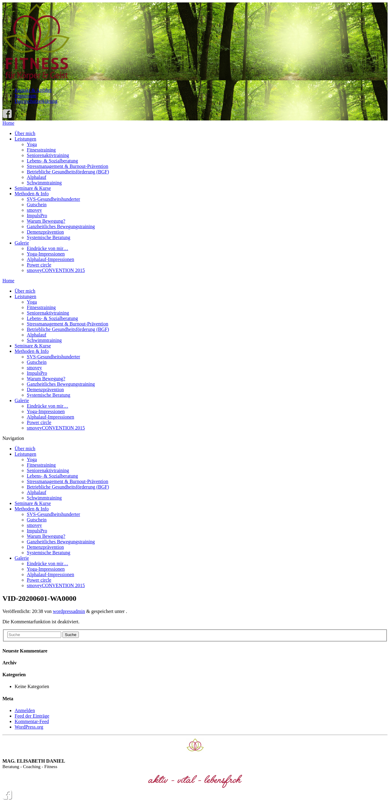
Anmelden (25, 710)
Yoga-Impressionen (46, 253)
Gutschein (37, 204)
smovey (34, 210)
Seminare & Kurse (33, 188)
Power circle (39, 264)
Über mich (25, 133)
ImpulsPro (37, 215)
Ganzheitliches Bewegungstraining (61, 226)
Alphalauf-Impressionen (50, 259)
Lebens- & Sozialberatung (52, 160)
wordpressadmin (69, 611)
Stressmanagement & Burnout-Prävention (67, 166)
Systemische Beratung (48, 237)
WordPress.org (29, 726)
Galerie (22, 242)
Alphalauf (36, 177)
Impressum (25, 95)
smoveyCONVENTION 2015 (56, 270)
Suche (70, 634)
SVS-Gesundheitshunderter (53, 199)
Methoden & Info (32, 193)
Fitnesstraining (41, 149)
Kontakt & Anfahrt (33, 90)
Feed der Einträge (32, 716)
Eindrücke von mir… (47, 248)
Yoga (32, 144)
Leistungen (25, 138)
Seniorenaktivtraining (48, 155)
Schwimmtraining (44, 182)
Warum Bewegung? (46, 221)
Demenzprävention (45, 232)
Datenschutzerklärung (36, 101)
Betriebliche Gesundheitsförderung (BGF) (68, 171)
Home (8, 123)
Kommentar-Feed (32, 721)
